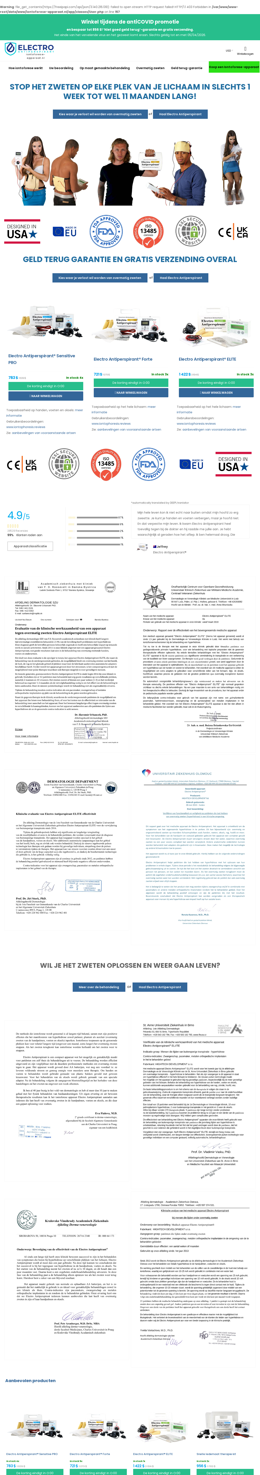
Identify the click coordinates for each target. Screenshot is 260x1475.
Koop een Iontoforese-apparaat (234, 67)
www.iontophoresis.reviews (25, 427)
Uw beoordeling (61, 68)
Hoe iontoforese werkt (26, 68)
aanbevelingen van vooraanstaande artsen (44, 433)
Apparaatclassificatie (30, 546)
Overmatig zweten (150, 68)
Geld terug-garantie (186, 68)
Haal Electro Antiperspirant (180, 114)
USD (228, 50)
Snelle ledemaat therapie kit (216, 1454)
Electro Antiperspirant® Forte (90, 1454)
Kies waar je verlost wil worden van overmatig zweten (100, 114)
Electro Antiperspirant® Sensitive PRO (32, 1454)
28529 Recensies (17, 531)
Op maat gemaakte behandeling (105, 68)
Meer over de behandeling (99, 987)
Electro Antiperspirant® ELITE (153, 1454)
